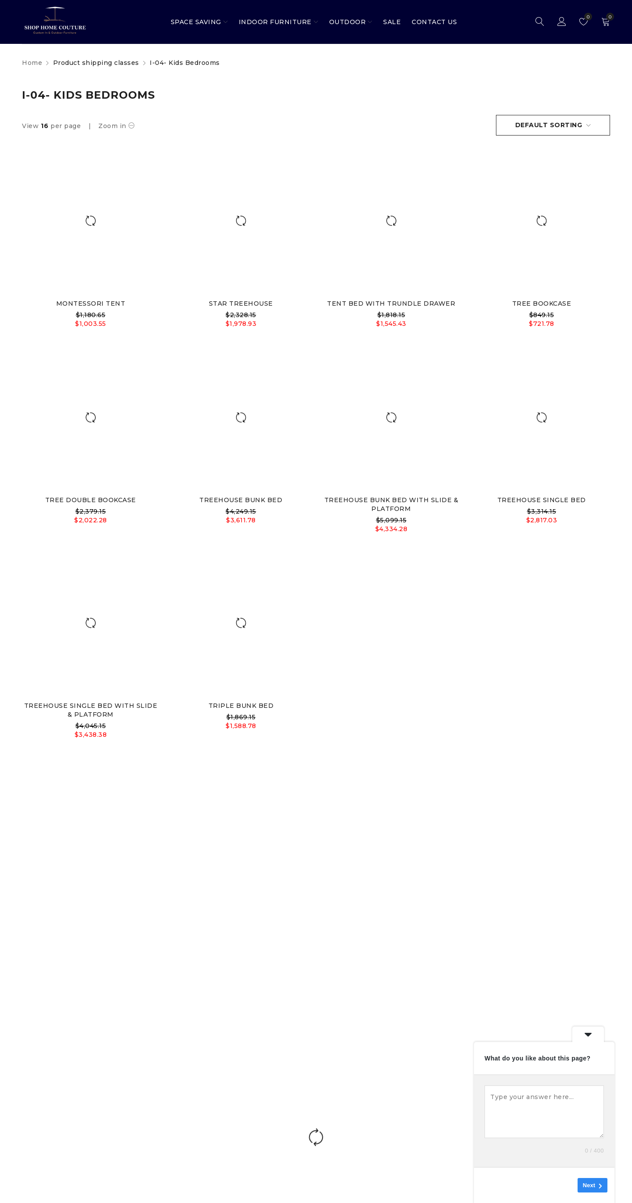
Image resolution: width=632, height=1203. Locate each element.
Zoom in (112, 126)
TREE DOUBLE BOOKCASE (90, 500)
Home (32, 63)
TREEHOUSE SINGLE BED (541, 500)
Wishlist (586, 17)
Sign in (561, 22)
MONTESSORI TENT (91, 303)
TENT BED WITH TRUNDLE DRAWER (391, 303)
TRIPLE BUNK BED (241, 706)
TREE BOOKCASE (541, 303)
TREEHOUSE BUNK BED (240, 500)
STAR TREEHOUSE (241, 303)
